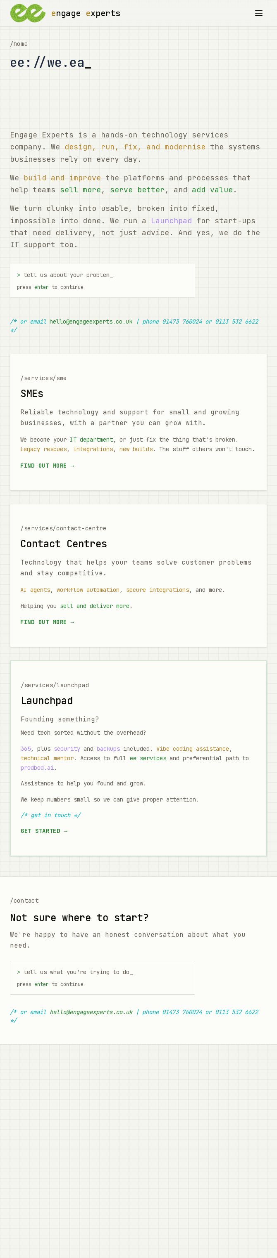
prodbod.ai (37, 767)
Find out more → (47, 465)
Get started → (44, 831)
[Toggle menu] (259, 13)
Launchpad (171, 220)
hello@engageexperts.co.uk (91, 321)
